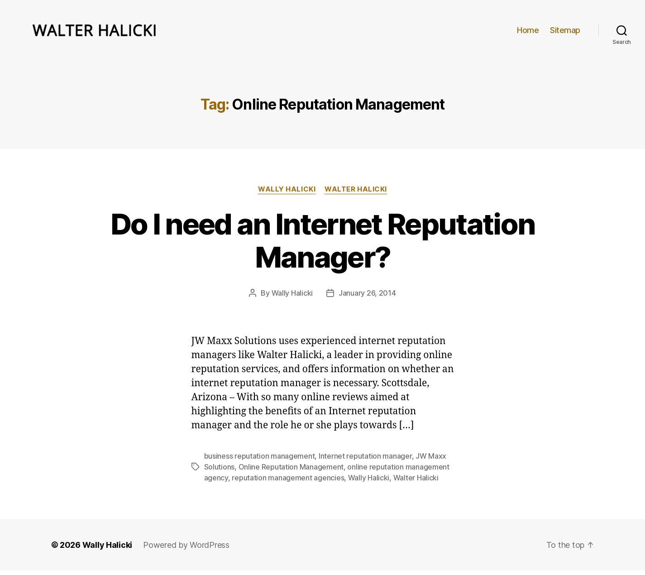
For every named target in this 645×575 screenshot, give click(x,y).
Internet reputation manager (365, 460)
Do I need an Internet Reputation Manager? (322, 244)
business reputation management (259, 460)
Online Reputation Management (291, 471)
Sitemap (565, 32)
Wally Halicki (286, 193)
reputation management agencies (288, 482)
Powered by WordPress (186, 549)
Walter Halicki (356, 193)
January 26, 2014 (367, 297)
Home (528, 32)
